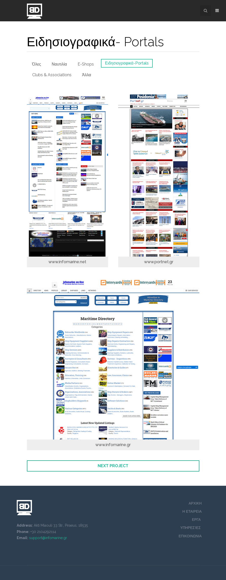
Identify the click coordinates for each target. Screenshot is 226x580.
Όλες (36, 64)
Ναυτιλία (59, 64)
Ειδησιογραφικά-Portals (127, 63)
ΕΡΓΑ (197, 520)
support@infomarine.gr (48, 538)
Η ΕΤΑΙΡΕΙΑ (192, 511)
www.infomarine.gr (113, 444)
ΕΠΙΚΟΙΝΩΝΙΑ (190, 536)
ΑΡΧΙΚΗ (195, 503)
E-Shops (86, 64)
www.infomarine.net (67, 261)
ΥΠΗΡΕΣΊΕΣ (191, 528)
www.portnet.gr (158, 261)
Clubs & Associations (52, 74)
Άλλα (86, 74)
